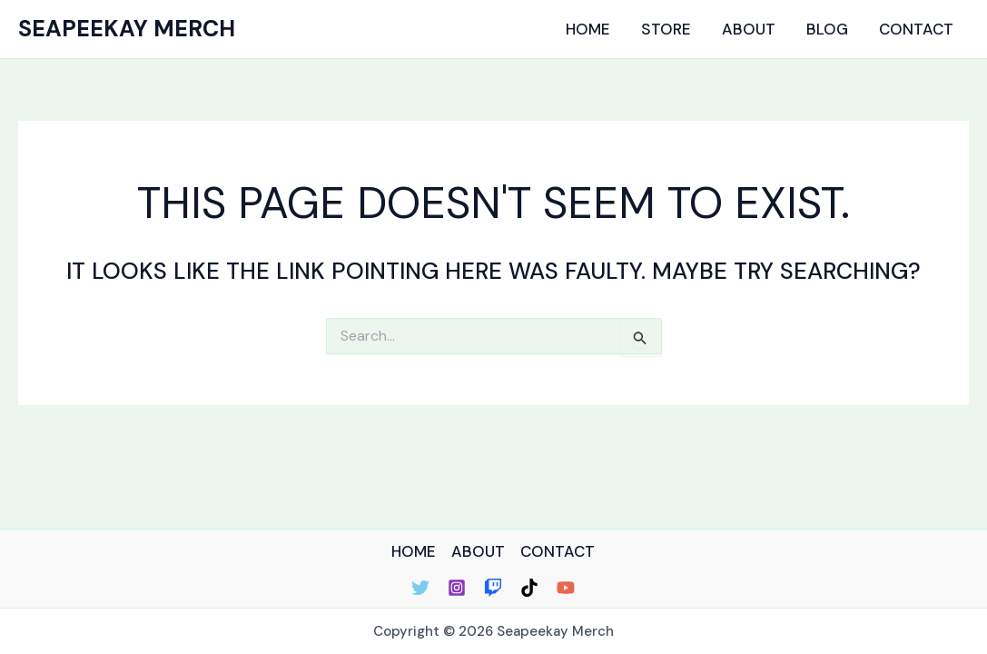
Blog (827, 29)
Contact (916, 29)
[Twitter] (420, 588)
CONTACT (557, 551)
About (748, 29)
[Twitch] (493, 588)
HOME (413, 551)
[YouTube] (566, 588)
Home (588, 29)
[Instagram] (457, 588)
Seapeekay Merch (126, 29)
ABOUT (478, 551)
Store (666, 29)
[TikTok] (529, 588)
